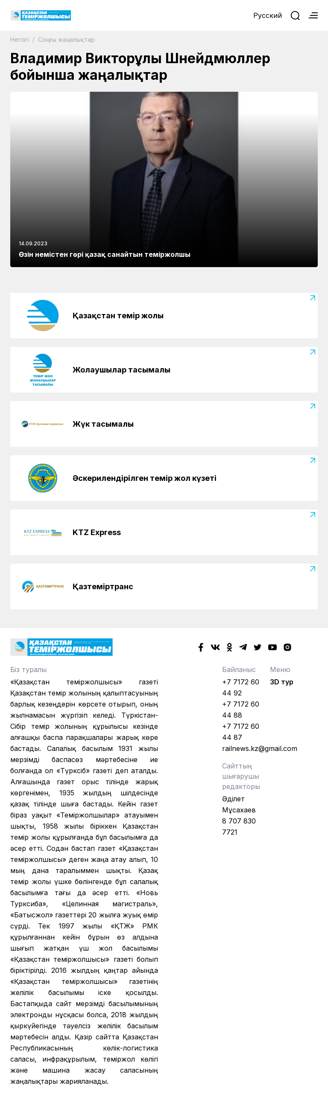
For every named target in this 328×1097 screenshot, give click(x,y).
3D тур (281, 682)
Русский (267, 15)
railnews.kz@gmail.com (259, 748)
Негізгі (20, 39)
